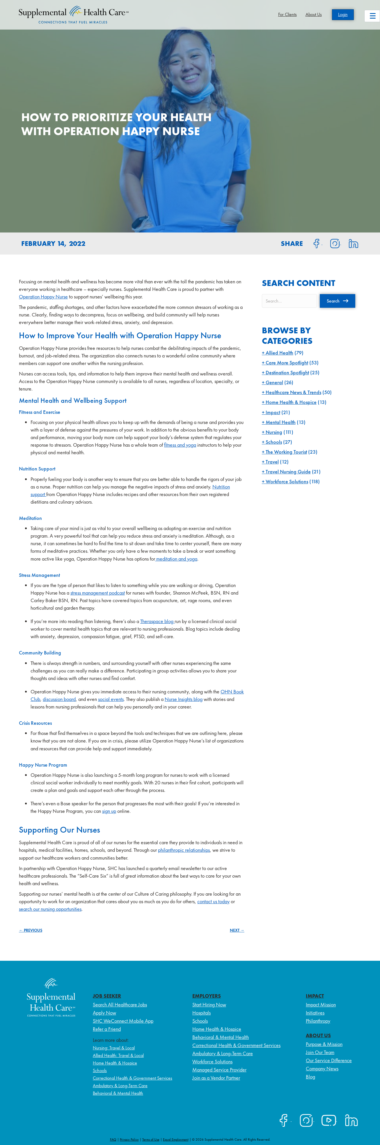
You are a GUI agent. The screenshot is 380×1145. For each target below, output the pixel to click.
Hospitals (201, 1012)
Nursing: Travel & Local (114, 1048)
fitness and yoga (180, 444)
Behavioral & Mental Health (118, 1093)
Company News (322, 1068)
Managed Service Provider (219, 1069)
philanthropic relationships (184, 850)
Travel (272, 461)
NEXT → (237, 930)
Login (343, 14)
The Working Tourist (286, 451)
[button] (337, 300)
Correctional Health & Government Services (132, 1078)
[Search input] (289, 301)
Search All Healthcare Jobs (120, 1004)
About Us (314, 14)
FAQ (113, 1139)
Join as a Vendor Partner (216, 1077)
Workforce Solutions (287, 481)
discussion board (59, 699)
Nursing (274, 432)
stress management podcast (97, 592)
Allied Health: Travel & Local (118, 1055)
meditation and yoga (176, 558)
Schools (274, 442)
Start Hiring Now (209, 1004)
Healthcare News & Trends (293, 392)
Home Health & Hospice (291, 402)
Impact (273, 412)
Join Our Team (320, 1052)
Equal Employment (176, 1139)
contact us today (213, 901)
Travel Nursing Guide (288, 471)
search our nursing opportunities (50, 909)
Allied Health (279, 352)
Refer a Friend (107, 1029)
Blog (310, 1076)
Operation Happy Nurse (43, 296)
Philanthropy (318, 1020)
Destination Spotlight (287, 372)
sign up (109, 811)
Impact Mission (321, 1004)
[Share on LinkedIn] (350, 243)
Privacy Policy (129, 1139)
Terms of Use (150, 1139)
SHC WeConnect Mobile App (123, 1020)
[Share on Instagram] (331, 243)
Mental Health (281, 422)
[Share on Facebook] (313, 243)
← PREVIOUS (30, 930)
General (274, 382)
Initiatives (315, 1012)
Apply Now (104, 1012)
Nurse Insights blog (184, 699)
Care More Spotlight (287, 362)
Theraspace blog (157, 621)
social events (111, 699)
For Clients (287, 14)
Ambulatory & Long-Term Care (120, 1086)
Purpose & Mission (324, 1044)
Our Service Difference (329, 1060)
